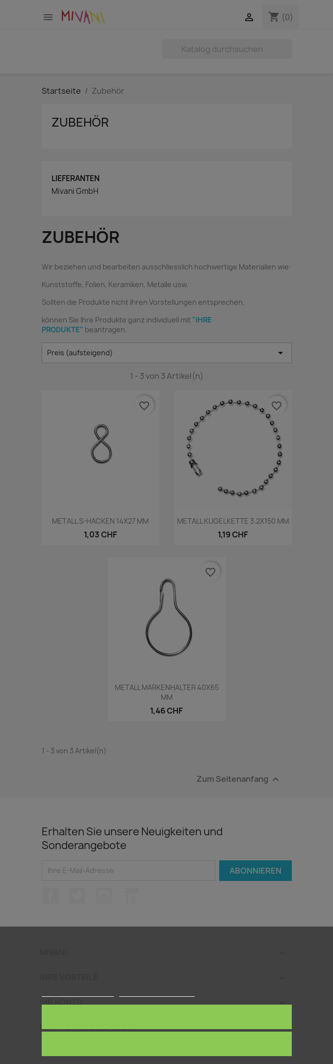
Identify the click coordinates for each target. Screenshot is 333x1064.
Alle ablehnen (166, 1043)
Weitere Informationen (78, 992)
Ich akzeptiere (166, 1016)
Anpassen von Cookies (156, 992)
